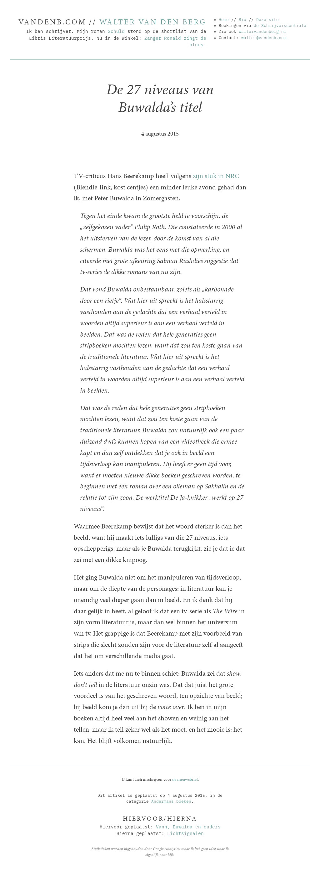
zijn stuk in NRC (216, 176)
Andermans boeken (171, 801)
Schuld (116, 31)
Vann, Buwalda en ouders (188, 826)
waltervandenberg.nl (262, 31)
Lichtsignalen (185, 833)
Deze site (267, 19)
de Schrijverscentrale (280, 25)
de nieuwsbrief (185, 779)
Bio (242, 19)
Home (224, 19)
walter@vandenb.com (263, 37)
